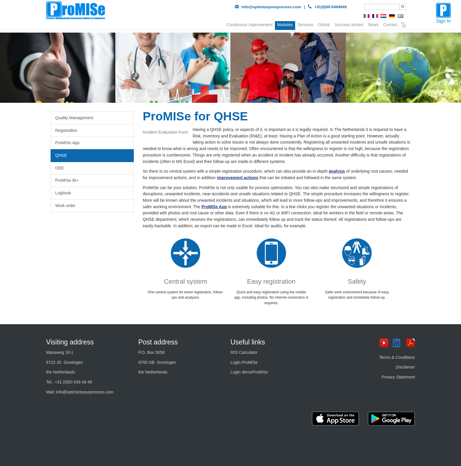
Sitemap (403, 25)
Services (305, 24)
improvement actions (237, 177)
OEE (59, 168)
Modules (285, 24)
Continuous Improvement (249, 24)
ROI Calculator (244, 352)
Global (323, 24)
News (373, 24)
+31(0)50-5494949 (330, 7)
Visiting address (70, 342)
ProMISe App (67, 142)
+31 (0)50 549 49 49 (73, 382)
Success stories (349, 24)
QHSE (61, 155)
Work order (65, 205)
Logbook (63, 193)
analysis (337, 171)
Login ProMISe (244, 362)
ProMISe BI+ (67, 180)
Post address (158, 342)
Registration (66, 130)
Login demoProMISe (249, 372)
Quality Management (74, 117)
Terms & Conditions (397, 357)
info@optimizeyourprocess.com (271, 7)
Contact (390, 24)
